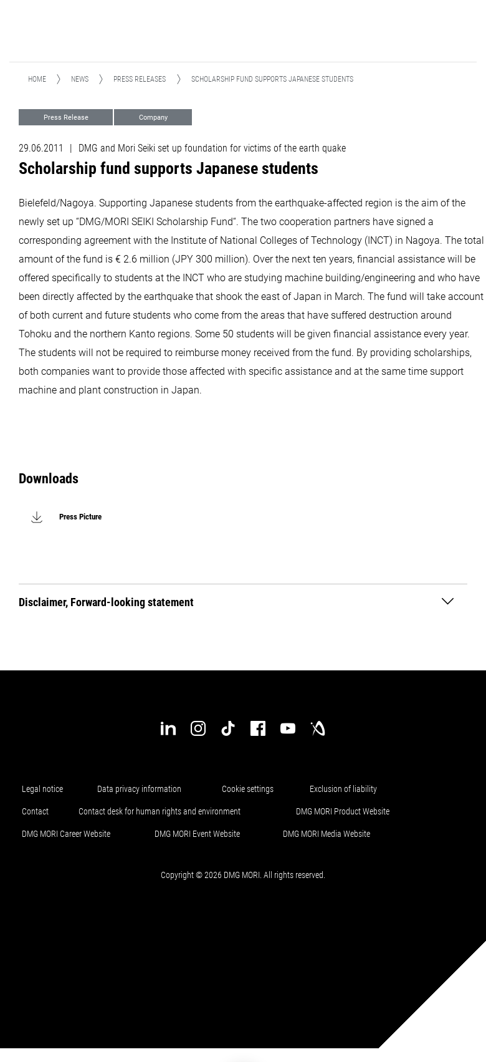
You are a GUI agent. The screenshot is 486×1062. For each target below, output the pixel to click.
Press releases (139, 79)
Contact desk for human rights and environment (160, 811)
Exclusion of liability (343, 789)
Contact (35, 811)
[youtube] (288, 728)
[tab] (243, 602)
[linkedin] (168, 728)
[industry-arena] (317, 728)
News (79, 79)
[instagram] (198, 728)
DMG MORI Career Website (66, 834)
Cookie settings (249, 789)
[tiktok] (228, 728)
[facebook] (258, 728)
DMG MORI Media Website (326, 834)
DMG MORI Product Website (342, 811)
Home (37, 79)
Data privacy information (139, 789)
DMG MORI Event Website (197, 834)
